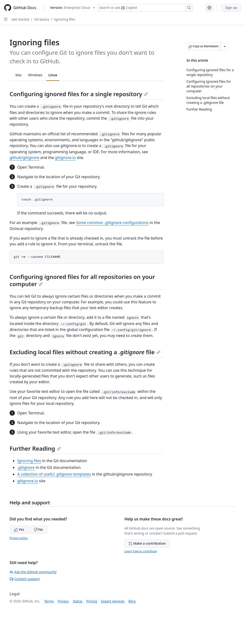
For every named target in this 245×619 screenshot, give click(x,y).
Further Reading (35, 448)
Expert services (113, 601)
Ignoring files (64, 19)
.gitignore (26, 467)
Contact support (25, 579)
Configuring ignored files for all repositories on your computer (82, 280)
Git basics (41, 19)
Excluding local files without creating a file (85, 352)
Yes (19, 529)
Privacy (63, 601)
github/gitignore (24, 157)
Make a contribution (147, 543)
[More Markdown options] (225, 46)
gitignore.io (65, 157)
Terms (49, 601)
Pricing (91, 601)
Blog (132, 601)
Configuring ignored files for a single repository (79, 94)
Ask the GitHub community (33, 572)
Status (78, 601)
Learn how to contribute (140, 551)
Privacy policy (19, 538)
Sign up (231, 7)
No (38, 529)
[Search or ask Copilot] (145, 8)
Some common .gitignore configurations (112, 222)
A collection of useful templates (54, 474)
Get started (20, 19)
